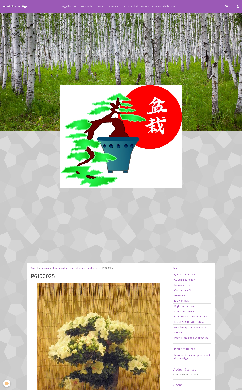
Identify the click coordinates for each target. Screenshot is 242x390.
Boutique (114, 6)
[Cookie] (6, 383)
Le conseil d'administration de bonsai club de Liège (150, 6)
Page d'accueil (70, 6)
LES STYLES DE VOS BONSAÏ (189, 321)
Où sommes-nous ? (184, 279)
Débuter (178, 332)
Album (45, 267)
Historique (179, 295)
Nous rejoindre (182, 284)
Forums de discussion (93, 6)
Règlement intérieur (184, 306)
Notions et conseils (184, 311)
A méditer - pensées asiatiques (190, 327)
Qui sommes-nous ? (184, 274)
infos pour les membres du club (190, 316)
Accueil (34, 267)
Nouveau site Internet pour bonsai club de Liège (192, 357)
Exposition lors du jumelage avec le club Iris (75, 267)
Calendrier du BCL (183, 290)
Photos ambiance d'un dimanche (191, 337)
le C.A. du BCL (181, 300)
